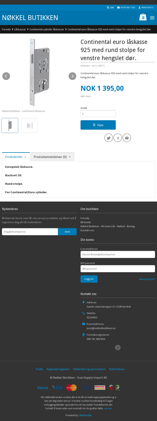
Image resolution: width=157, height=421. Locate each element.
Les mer (108, 408)
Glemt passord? (147, 279)
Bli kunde (86, 222)
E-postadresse (89, 248)
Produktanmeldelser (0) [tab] (50, 157)
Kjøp (98, 125)
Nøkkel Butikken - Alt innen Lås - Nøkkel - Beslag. (108, 226)
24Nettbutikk (85, 415)
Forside (6, 29)
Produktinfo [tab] (13, 157)
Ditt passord (88, 263)
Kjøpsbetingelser (58, 369)
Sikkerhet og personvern (89, 369)
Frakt (39, 369)
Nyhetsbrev (116, 369)
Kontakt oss (87, 230)
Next (76, 75)
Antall (84, 108)
